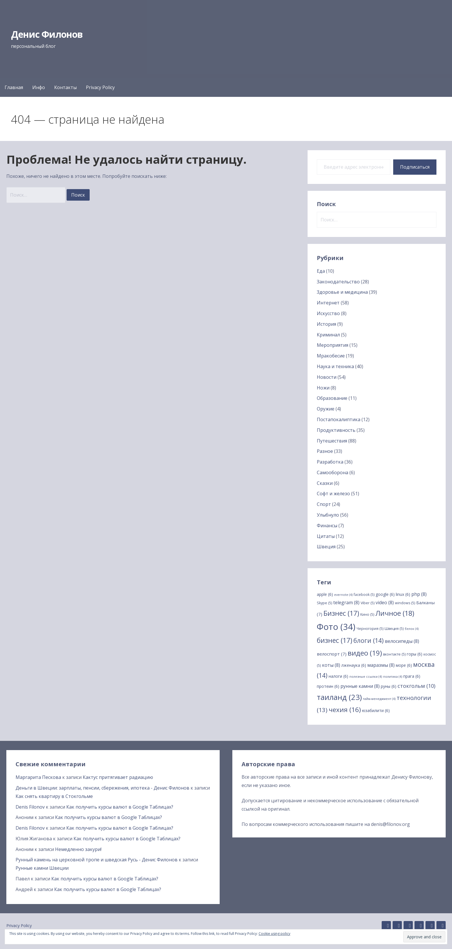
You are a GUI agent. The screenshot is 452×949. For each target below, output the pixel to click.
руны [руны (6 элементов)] (388, 686)
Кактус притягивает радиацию (118, 777)
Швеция (326, 546)
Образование (332, 398)
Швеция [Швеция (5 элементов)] (394, 628)
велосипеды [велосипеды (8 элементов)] (402, 641)
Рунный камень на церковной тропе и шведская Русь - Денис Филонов (97, 859)
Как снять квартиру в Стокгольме (54, 796)
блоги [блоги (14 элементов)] (368, 640)
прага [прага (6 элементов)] (411, 676)
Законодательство (338, 281)
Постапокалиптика (338, 419)
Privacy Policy (100, 87)
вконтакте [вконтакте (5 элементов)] (394, 654)
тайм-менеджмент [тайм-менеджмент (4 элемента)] (379, 699)
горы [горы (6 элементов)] (414, 654)
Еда (321, 271)
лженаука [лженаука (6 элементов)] (353, 665)
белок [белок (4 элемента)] (412, 629)
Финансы (327, 525)
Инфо (38, 87)
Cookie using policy (274, 933)
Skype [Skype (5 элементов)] (324, 602)
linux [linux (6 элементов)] (403, 594)
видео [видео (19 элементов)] (365, 653)
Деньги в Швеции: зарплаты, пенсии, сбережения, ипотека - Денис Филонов (102, 788)
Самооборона (332, 472)
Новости (326, 377)
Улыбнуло (328, 515)
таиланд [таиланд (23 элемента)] (339, 697)
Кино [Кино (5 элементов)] (367, 614)
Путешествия (332, 441)
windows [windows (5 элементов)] (405, 602)
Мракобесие (331, 356)
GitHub (386, 925)
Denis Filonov (30, 807)
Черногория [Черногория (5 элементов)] (370, 628)
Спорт (324, 504)
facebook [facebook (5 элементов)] (364, 594)
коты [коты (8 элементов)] (331, 665)
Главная (14, 87)
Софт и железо (333, 493)
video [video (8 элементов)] (385, 602)
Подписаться (415, 167)
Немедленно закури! (78, 849)
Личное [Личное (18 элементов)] (394, 613)
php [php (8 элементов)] (419, 594)
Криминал (328, 335)
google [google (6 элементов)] (385, 594)
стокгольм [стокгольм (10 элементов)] (416, 685)
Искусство (328, 313)
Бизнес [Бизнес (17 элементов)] (341, 613)
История (326, 324)
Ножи (323, 388)
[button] (424, 936)
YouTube (441, 925)
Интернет (328, 303)
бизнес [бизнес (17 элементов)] (334, 640)
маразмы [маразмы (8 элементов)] (381, 665)
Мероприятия (332, 345)
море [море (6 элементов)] (404, 665)
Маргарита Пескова (38, 777)
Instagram (408, 925)
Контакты (65, 87)
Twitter (430, 925)
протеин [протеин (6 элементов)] (328, 686)
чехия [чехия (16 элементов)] (345, 709)
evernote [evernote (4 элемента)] (343, 595)
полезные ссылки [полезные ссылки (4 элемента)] (365, 677)
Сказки (325, 483)
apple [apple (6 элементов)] (325, 594)
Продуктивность (336, 430)
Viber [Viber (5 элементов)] (367, 602)
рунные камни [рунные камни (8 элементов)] (360, 686)
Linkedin (397, 925)
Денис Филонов (47, 34)
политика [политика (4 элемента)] (392, 677)
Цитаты (326, 536)
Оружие (325, 409)
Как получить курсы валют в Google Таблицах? (119, 807)
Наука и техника (335, 366)
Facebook (419, 925)
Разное (325, 451)
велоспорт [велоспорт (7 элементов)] (331, 654)
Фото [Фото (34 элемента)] (336, 626)
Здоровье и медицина (342, 292)
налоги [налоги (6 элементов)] (338, 676)
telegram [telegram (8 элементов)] (346, 602)
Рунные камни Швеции (42, 868)
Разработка (330, 462)
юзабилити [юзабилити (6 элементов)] (376, 710)
